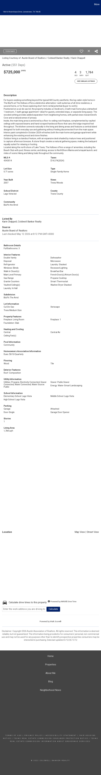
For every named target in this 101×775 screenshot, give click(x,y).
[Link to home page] (3, 4)
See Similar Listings (86, 81)
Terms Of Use (13, 735)
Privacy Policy (34, 735)
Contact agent (10, 51)
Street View (93, 532)
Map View (80, 532)
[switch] (81, 51)
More (97, 4)
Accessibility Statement (61, 735)
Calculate (53, 609)
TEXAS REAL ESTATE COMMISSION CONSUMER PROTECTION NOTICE (51, 738)
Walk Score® (55, 621)
